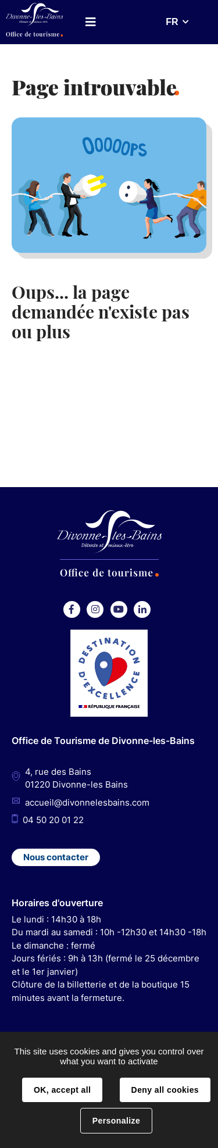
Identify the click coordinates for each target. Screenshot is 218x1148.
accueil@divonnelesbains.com (87, 802)
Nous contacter (55, 857)
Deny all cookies (165, 1090)
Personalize (116, 1120)
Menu (90, 21)
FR (172, 22)
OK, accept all (62, 1090)
